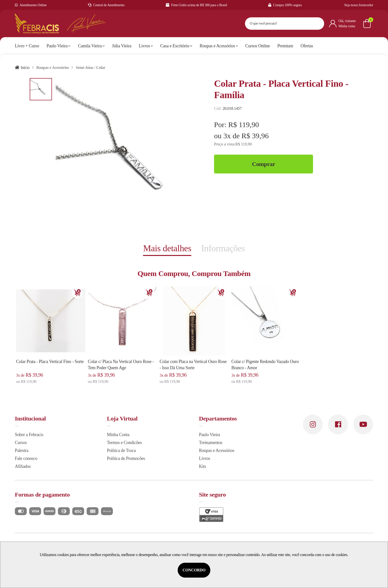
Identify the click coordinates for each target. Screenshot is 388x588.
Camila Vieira (91, 45)
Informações (223, 248)
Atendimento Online (31, 5)
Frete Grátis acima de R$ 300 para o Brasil (196, 5)
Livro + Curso (27, 45)
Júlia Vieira (121, 45)
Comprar (263, 164)
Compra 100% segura (285, 5)
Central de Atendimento (106, 5)
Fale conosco (26, 458)
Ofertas (306, 45)
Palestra (21, 450)
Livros (146, 45)
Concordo (194, 570)
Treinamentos (210, 442)
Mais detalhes (167, 248)
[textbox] (278, 24)
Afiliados (23, 466)
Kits (202, 466)
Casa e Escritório (176, 45)
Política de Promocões (126, 458)
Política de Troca (121, 450)
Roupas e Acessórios (219, 45)
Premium (285, 45)
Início (25, 67)
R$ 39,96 (255, 136)
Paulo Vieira (59, 45)
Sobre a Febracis (29, 434)
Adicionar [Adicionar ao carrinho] (77, 292)
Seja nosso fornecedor (358, 5)
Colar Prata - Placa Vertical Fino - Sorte (50, 361)
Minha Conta (118, 434)
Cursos (21, 442)
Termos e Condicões (124, 442)
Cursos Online (257, 45)
